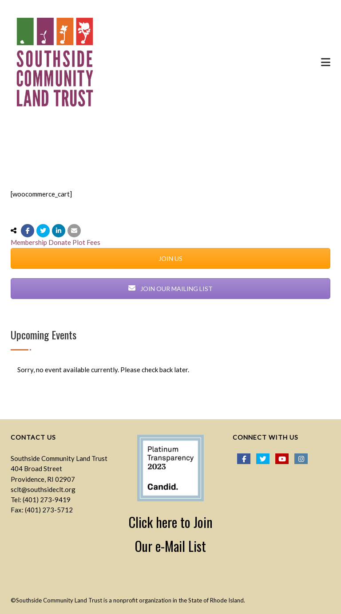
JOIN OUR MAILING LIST (170, 288)
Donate (59, 242)
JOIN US (170, 258)
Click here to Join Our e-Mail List (171, 534)
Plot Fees (86, 242)
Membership (29, 242)
